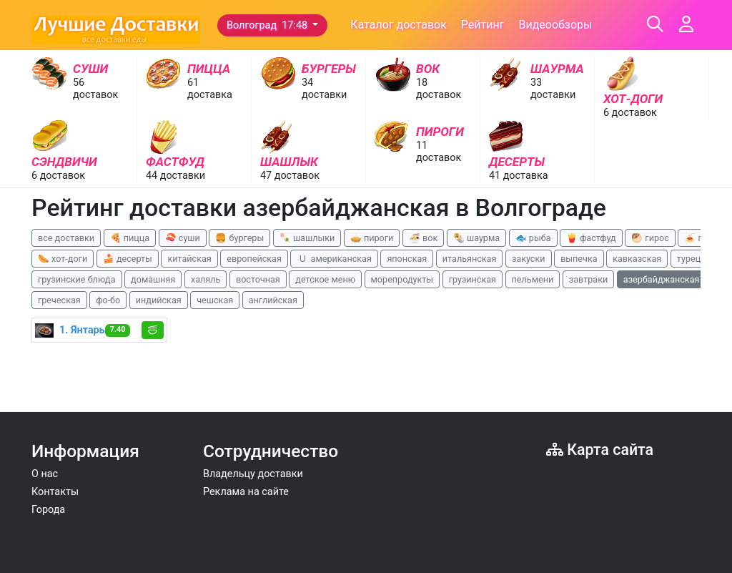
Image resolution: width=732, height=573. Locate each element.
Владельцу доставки (253, 474)
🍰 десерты (127, 258)
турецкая (696, 258)
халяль (205, 279)
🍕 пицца (129, 237)
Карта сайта (599, 450)
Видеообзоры (555, 24)
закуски (528, 258)
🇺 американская (334, 258)
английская (273, 300)
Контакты (55, 492)
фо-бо (108, 300)
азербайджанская (661, 279)
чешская (215, 300)
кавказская (637, 258)
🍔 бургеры (239, 237)
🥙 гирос (650, 237)
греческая (59, 300)
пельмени (533, 279)
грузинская (472, 279)
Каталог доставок (398, 24)
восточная (258, 279)
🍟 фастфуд (591, 237)
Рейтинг (483, 24)
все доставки (66, 237)
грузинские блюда (77, 279)
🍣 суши (182, 237)
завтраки (588, 279)
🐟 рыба (533, 237)
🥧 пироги (371, 237)
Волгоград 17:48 (268, 25)
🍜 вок (423, 237)
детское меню (325, 279)
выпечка (578, 258)
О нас (44, 474)
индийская (159, 300)
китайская (189, 258)
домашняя (153, 279)
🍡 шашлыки (307, 237)
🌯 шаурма (476, 237)
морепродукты (402, 279)
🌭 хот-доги (62, 258)
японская (407, 258)
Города (48, 510)
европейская (254, 258)
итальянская (469, 258)
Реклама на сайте (246, 492)
